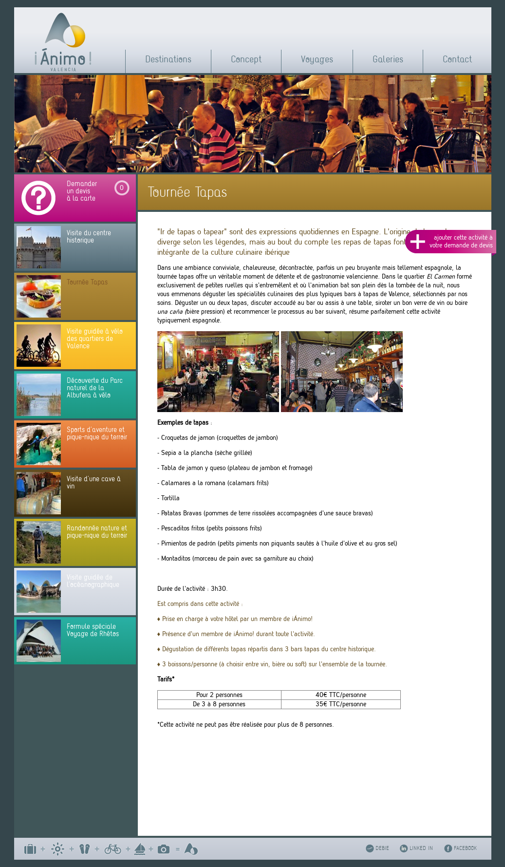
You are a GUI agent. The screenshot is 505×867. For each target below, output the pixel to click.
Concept (246, 59)
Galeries (388, 59)
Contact (457, 59)
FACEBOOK (465, 848)
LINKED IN (421, 848)
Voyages (317, 59)
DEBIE (382, 848)
